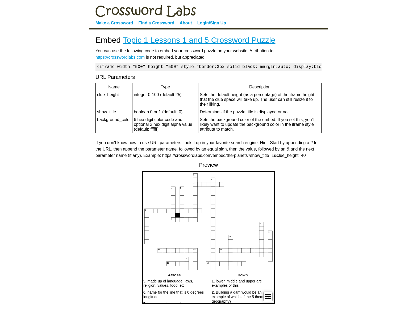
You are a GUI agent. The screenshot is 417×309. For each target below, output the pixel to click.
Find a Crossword (156, 23)
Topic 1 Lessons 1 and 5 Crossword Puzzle (199, 40)
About (186, 23)
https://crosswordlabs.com (120, 57)
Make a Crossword (114, 23)
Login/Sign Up (211, 23)
